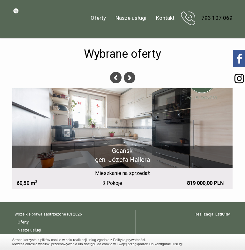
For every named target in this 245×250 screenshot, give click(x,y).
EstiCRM (223, 214)
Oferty (98, 18)
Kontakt (165, 18)
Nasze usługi (130, 18)
